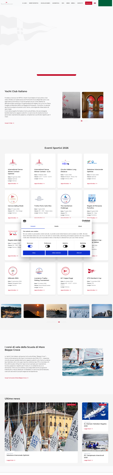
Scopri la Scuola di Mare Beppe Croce (16, 378)
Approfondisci (13, 183)
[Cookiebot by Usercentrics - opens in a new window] (83, 221)
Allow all (79, 252)
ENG (95, 3)
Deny (33, 252)
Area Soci (88, 3)
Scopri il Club (9, 123)
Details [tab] (56, 226)
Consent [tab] (33, 226)
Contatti (80, 3)
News (68, 3)
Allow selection (56, 252)
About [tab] (80, 226)
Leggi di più (11, 460)
